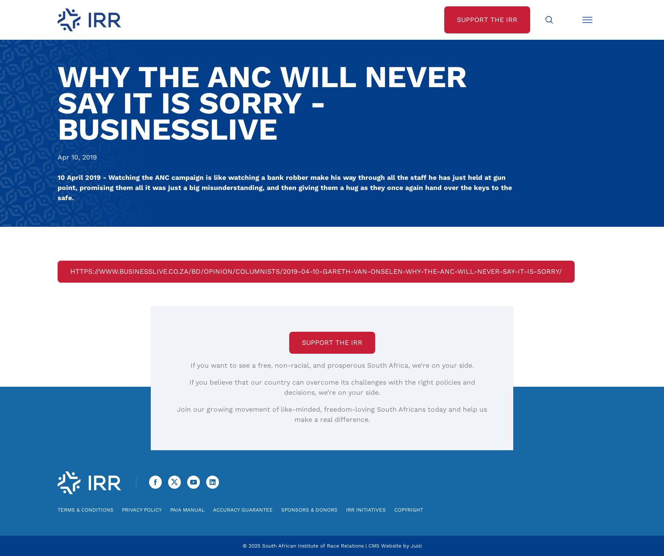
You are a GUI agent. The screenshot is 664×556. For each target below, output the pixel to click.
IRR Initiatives (366, 510)
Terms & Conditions (85, 510)
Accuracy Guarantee (243, 510)
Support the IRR (332, 343)
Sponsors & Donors (309, 510)
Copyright (408, 510)
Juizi (416, 546)
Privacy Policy (142, 510)
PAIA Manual (187, 510)
